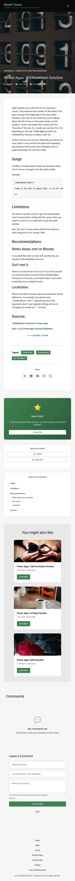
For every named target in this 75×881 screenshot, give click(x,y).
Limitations (14, 488)
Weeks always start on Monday (22, 497)
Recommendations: (17, 493)
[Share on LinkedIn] (31, 376)
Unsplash (45, 335)
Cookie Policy (37, 860)
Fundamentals (43, 352)
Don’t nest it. (16, 501)
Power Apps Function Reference (38, 328)
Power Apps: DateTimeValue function (35, 566)
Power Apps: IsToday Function (32, 613)
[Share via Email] (44, 376)
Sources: (13, 510)
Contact (37, 865)
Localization (16, 505)
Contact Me (37, 432)
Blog (37, 845)
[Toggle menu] (68, 6)
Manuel (9, 84)
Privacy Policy (37, 855)
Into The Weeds (19, 358)
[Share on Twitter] (24, 376)
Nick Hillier (36, 335)
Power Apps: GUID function (30, 660)
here (44, 149)
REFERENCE (9, 71)
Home (37, 840)
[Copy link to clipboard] (50, 376)
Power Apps (38, 131)
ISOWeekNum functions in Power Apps (30, 323)
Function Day (28, 352)
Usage (12, 483)
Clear (37, 812)
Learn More (23, 577)
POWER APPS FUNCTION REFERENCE (31, 71)
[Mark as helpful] (37, 454)
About (37, 850)
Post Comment (37, 804)
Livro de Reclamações (37, 870)
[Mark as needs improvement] (37, 459)
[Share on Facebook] (37, 376)
